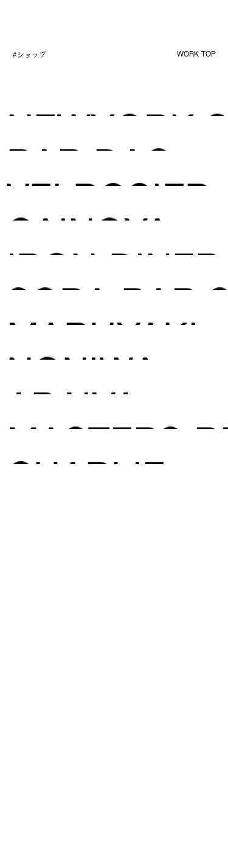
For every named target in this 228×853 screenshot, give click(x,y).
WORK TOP (196, 54)
